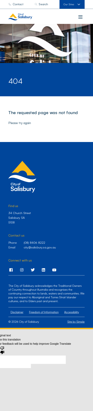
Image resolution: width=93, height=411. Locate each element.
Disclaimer (16, 312)
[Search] (41, 4)
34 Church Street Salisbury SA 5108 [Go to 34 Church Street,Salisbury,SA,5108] (19, 217)
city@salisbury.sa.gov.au (40, 247)
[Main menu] (80, 17)
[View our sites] (72, 4)
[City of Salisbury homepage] (27, 17)
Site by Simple (76, 321)
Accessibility (71, 312)
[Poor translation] (2, 350)
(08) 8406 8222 (34, 242)
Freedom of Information (44, 312)
